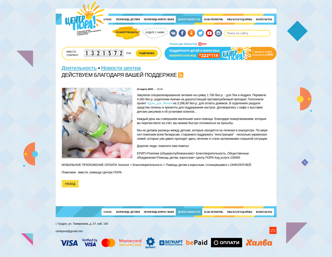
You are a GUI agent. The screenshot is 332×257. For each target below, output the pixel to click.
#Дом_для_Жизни (159, 103)
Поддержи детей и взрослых (220, 51)
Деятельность (189, 19)
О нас (108, 19)
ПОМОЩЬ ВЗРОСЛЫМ (159, 19)
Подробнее (146, 53)
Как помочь (213, 19)
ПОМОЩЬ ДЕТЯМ (128, 19)
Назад (70, 183)
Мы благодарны (239, 19)
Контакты (264, 19)
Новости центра (121, 68)
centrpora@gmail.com (69, 231)
